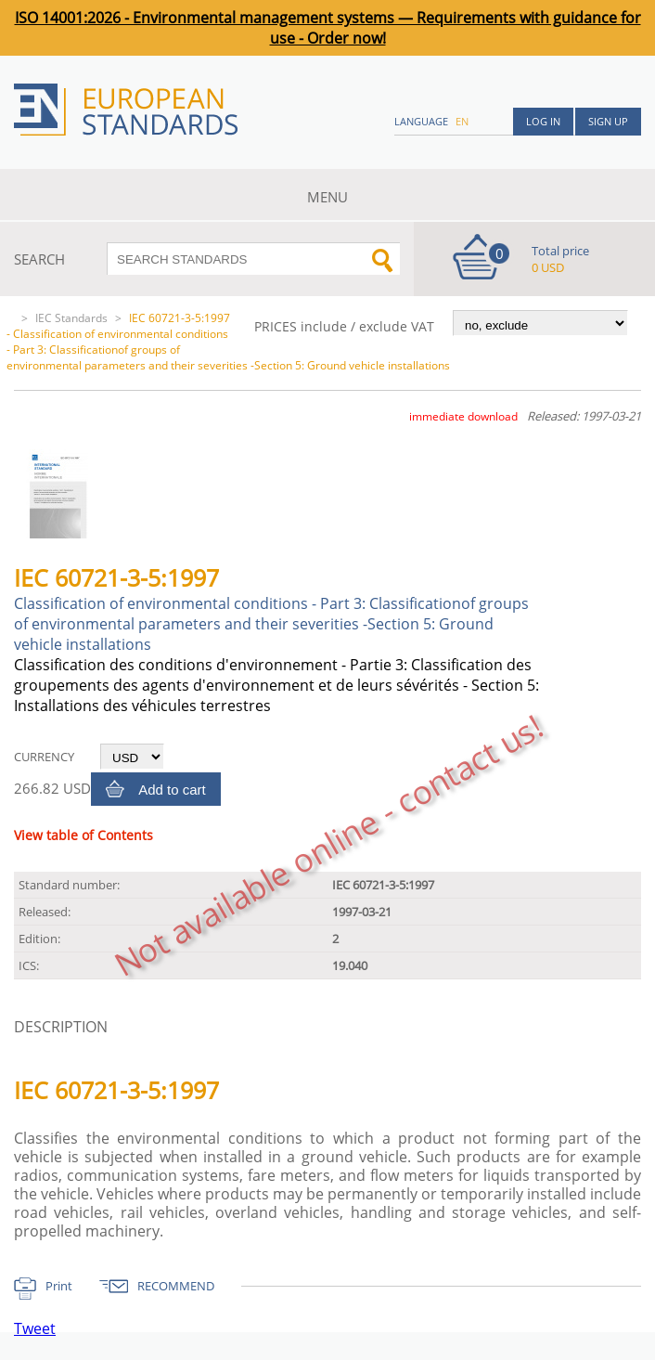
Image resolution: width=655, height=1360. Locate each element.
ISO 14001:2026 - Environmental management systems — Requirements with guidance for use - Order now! (328, 27)
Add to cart (172, 789)
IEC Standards (71, 318)
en (462, 121)
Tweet (35, 1328)
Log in (543, 121)
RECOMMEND (175, 1285)
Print (58, 1285)
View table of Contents (83, 835)
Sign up (608, 121)
